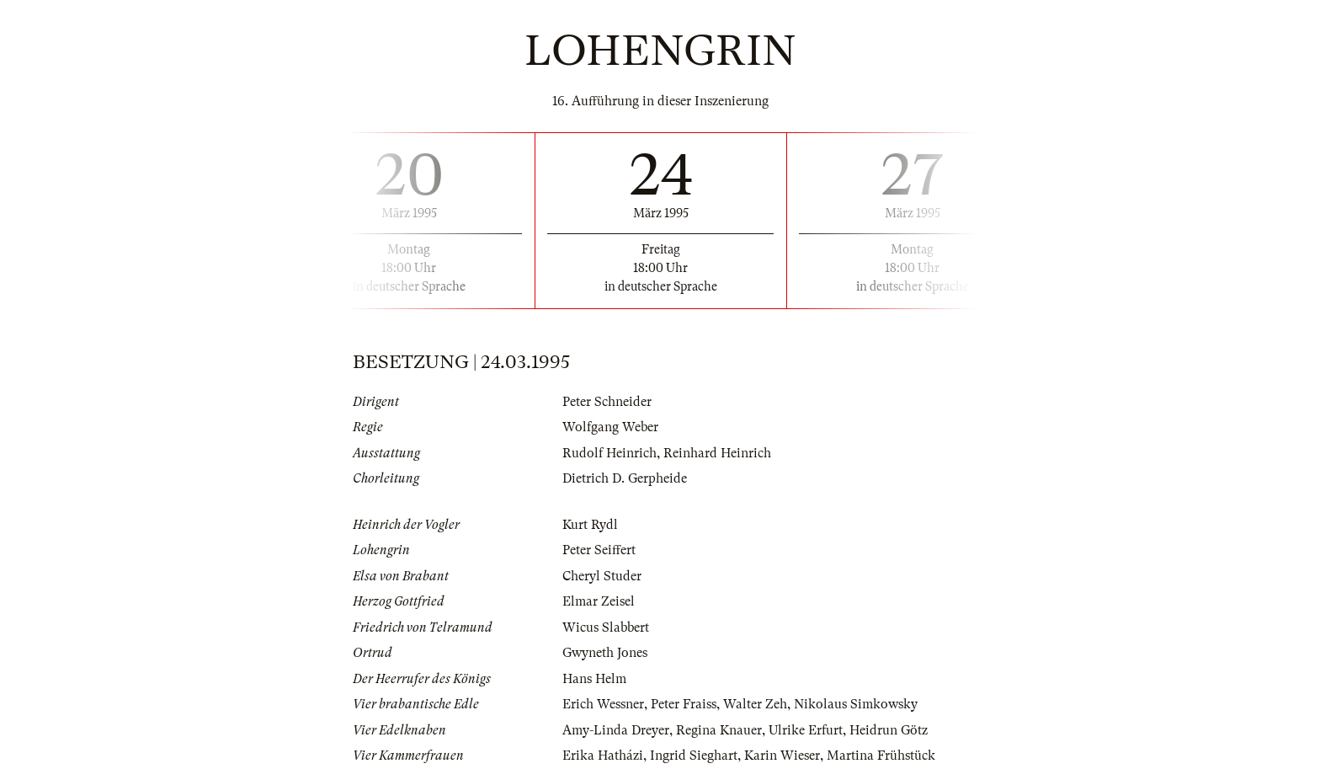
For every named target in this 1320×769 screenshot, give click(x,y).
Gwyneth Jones (604, 652)
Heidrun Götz (888, 730)
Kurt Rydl (590, 524)
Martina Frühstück (881, 755)
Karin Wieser (782, 755)
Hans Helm (594, 678)
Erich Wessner (603, 704)
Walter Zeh (755, 704)
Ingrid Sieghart (693, 755)
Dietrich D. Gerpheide (624, 478)
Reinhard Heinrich (717, 453)
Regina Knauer (719, 730)
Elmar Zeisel (598, 601)
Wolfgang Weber (610, 427)
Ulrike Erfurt (806, 730)
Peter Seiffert (599, 550)
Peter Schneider (607, 401)
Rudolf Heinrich (609, 453)
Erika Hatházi (602, 755)
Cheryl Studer (601, 576)
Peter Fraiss (683, 704)
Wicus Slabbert (605, 627)
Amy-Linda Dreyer (615, 730)
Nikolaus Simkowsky (856, 704)
